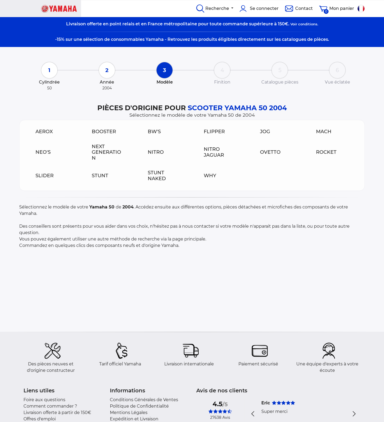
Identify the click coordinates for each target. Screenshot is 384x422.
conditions (307, 24)
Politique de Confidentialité (139, 406)
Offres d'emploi (39, 418)
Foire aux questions (44, 399)
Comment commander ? (50, 406)
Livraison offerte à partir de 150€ (57, 412)
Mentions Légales (128, 412)
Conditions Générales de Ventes (144, 399)
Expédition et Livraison (134, 418)
